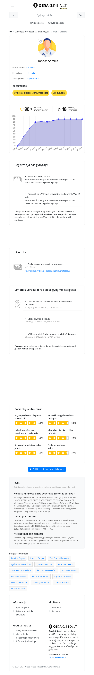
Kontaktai (56, 607)
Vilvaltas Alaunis (69, 570)
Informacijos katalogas (26, 641)
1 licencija (30, 73)
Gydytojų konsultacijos (26, 630)
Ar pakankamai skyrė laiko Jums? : (28, 447)
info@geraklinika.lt (57, 657)
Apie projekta (22, 607)
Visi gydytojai (59, 92)
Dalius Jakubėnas (19, 582)
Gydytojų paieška (56, 22)
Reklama (56, 611)
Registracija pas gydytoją (27, 637)
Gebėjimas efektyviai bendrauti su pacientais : (27, 432)
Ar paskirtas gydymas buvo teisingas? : (61, 417)
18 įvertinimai (32, 78)
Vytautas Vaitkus (44, 564)
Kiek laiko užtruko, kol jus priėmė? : (60, 432)
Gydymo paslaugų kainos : (57, 447)
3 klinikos (30, 67)
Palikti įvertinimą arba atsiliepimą (47, 469)
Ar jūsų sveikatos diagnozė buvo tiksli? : (28, 417)
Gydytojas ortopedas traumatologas (31, 92)
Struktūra (20, 614)
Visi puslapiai (22, 634)
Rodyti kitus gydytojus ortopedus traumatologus (47, 270)
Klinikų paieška (36, 22)
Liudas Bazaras (62, 582)
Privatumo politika (24, 611)
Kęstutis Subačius (40, 576)
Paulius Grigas (18, 558)
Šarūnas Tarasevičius (21, 570)
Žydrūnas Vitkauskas (59, 558)
